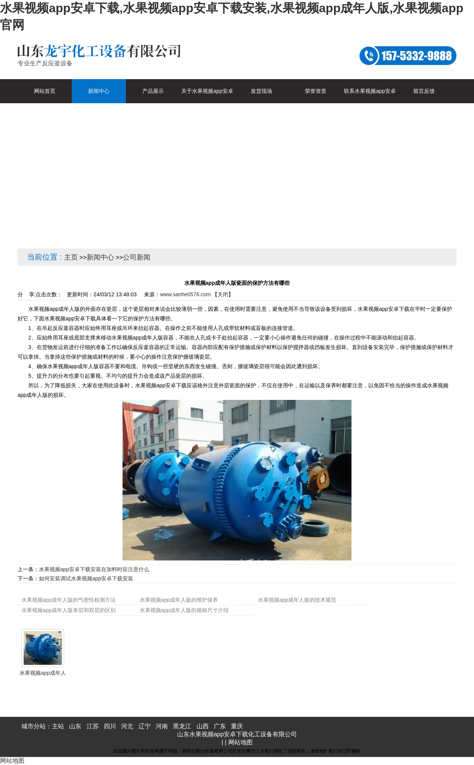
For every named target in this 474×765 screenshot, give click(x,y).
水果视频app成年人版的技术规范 (297, 600)
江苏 (93, 726)
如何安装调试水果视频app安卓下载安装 (86, 578)
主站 (58, 726)
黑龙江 (182, 726)
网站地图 (240, 742)
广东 (220, 726)
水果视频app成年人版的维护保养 (179, 600)
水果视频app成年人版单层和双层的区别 (68, 610)
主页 (71, 257)
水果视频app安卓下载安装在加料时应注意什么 (94, 569)
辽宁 (145, 726)
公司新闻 (136, 257)
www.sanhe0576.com (185, 294)
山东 (75, 726)
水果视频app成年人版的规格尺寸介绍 (184, 610)
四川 (110, 726)
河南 (162, 726)
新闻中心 (100, 257)
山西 (203, 726)
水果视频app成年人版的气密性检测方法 (68, 600)
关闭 (223, 294)
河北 (127, 726)
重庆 (237, 726)
